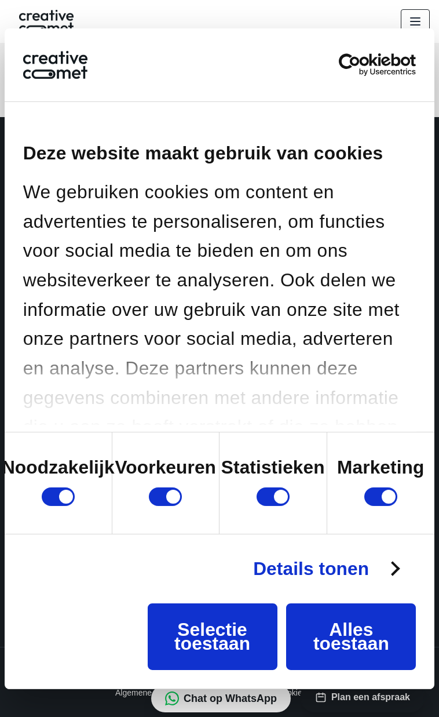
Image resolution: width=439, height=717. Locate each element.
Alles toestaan (351, 636)
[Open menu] (415, 21)
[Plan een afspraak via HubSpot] (362, 697)
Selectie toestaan (212, 636)
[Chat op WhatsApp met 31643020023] (221, 698)
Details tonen (311, 569)
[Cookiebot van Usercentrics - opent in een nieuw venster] (365, 64)
